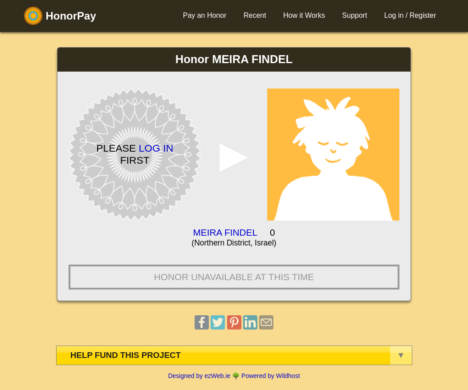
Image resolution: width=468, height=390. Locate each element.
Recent (255, 15)
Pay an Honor (205, 15)
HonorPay (60, 15)
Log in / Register (410, 15)
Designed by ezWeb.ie (199, 375)
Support (354, 15)
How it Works (304, 15)
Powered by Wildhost (270, 375)
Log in (156, 148)
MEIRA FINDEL (225, 232)
